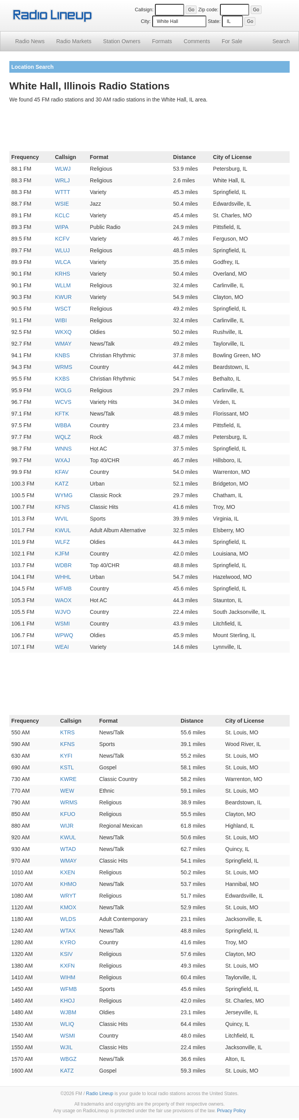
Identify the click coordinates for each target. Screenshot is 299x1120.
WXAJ (62, 460)
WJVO (62, 612)
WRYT (68, 896)
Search (281, 41)
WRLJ (62, 180)
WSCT (63, 309)
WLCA (62, 262)
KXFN (67, 966)
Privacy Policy (231, 1110)
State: (214, 21)
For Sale (232, 41)
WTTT (62, 192)
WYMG (63, 495)
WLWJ (62, 169)
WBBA (63, 425)
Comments (197, 41)
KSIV (66, 954)
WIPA (62, 227)
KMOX (68, 907)
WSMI (62, 623)
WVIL (61, 518)
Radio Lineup (99, 1093)
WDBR (63, 565)
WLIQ (67, 1024)
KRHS (62, 274)
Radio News (29, 41)
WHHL (63, 577)
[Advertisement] (149, 128)
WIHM (68, 977)
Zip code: (208, 9)
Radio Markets (73, 41)
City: (146, 21)
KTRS (67, 732)
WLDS (68, 919)
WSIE (62, 204)
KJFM (62, 553)
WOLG (63, 390)
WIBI (61, 320)
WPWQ (64, 635)
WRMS (63, 367)
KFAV (62, 472)
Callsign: (144, 9)
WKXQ (63, 332)
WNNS (63, 449)
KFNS (62, 507)
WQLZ (62, 437)
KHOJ (67, 1001)
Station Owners (122, 41)
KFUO (68, 814)
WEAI (62, 647)
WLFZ (62, 542)
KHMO (68, 884)
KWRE (68, 779)
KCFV (62, 239)
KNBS (62, 355)
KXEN (67, 872)
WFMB (63, 588)
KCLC (62, 215)
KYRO (68, 942)
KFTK (62, 414)
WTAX (68, 931)
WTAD (68, 849)
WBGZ (68, 1059)
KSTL (67, 767)
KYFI (66, 756)
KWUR (63, 297)
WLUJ (62, 250)
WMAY (63, 344)
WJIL (66, 1047)
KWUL (62, 530)
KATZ (62, 483)
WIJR (67, 826)
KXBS (62, 379)
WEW (67, 791)
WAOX (63, 600)
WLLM (62, 285)
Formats (162, 41)
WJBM (68, 1012)
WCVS (63, 402)
